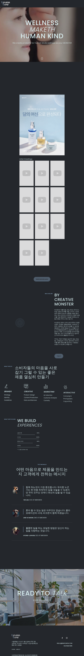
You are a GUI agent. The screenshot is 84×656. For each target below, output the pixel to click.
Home (13, 649)
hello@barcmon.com (64, 643)
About (18, 649)
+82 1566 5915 (67, 646)
